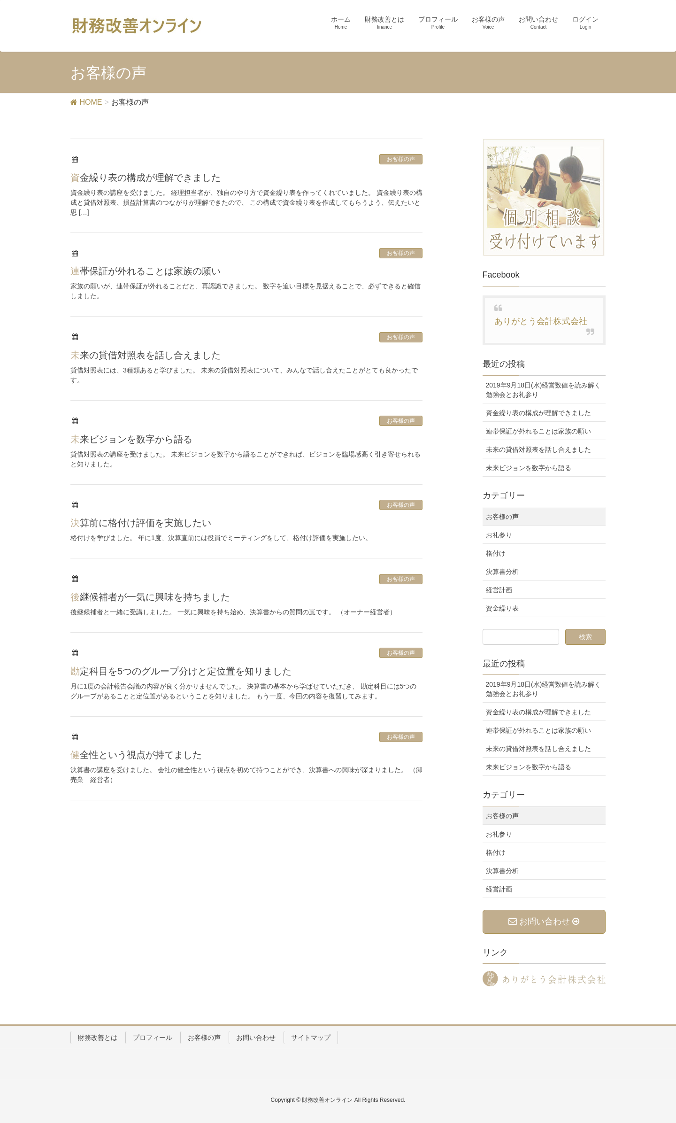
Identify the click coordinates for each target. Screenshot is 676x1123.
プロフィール (152, 1037)
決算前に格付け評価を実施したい (140, 523)
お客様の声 (401, 159)
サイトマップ (310, 1037)
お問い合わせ (256, 1037)
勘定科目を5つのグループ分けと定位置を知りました (181, 671)
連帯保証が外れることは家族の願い (145, 271)
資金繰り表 (502, 608)
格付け (496, 553)
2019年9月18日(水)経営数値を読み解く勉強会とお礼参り (543, 389)
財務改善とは (97, 1037)
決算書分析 (502, 571)
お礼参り (499, 535)
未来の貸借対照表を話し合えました (145, 355)
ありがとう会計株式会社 (540, 321)
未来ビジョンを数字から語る (131, 439)
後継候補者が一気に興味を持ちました (150, 597)
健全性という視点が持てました (136, 755)
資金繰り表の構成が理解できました (145, 177)
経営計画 (499, 590)
